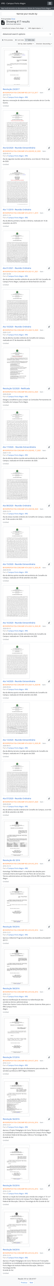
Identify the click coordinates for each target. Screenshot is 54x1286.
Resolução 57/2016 (11, 1057)
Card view (19, 40)
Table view (29, 40)
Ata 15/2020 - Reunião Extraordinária (19, 564)
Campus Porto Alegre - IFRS (18, 97)
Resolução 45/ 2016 (11, 860)
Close (13, 19)
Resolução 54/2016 (11, 1249)
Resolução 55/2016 (11, 1185)
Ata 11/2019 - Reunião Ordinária (17, 209)
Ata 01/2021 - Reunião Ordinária (17, 268)
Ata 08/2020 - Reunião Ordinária (17, 505)
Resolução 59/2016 (11, 927)
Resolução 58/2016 (11, 988)
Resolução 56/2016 (11, 1119)
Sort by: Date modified (25, 44)
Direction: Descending (43, 44)
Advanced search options (14, 34)
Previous (24, 1283)
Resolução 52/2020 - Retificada (16, 388)
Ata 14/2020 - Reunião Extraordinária (19, 681)
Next (31, 1283)
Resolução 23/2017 (11, 89)
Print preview (7, 40)
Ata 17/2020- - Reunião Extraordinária (19, 447)
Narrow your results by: (27, 13)
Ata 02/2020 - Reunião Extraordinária (19, 148)
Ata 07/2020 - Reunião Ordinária (17, 798)
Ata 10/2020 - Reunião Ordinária (17, 327)
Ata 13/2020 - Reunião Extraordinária (19, 740)
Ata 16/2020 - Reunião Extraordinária (19, 623)
